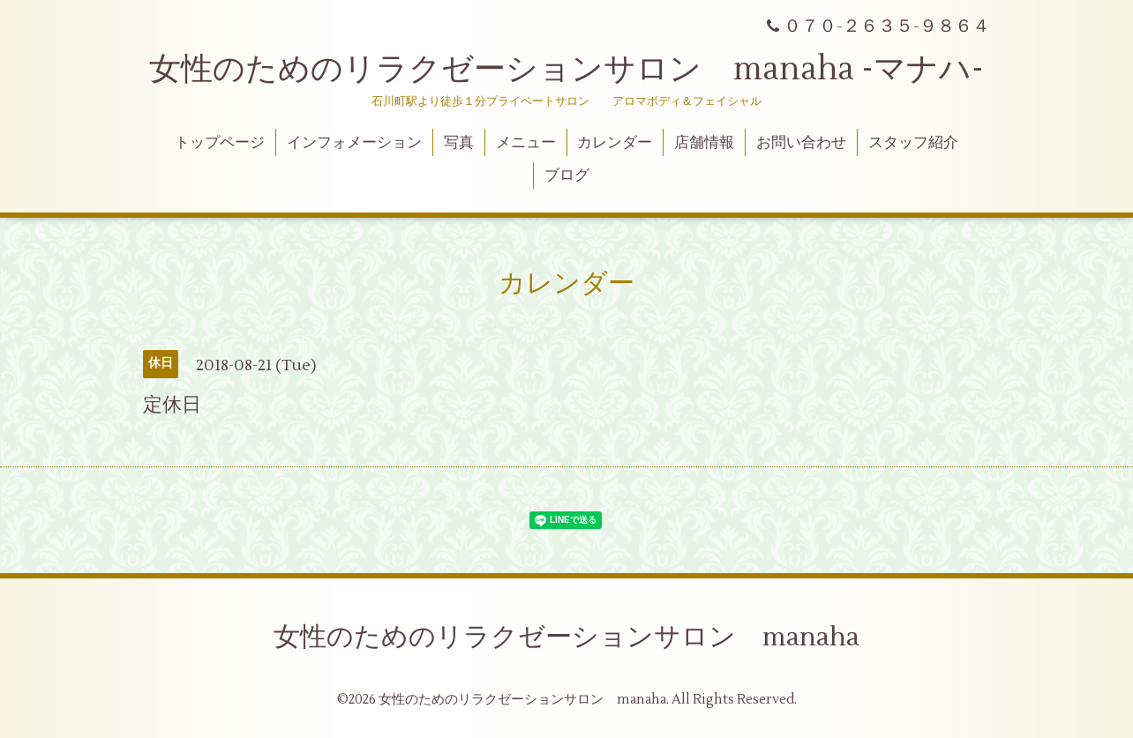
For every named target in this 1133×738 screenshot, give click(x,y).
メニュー (526, 143)
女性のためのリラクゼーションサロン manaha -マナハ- (566, 69)
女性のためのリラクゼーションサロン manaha (566, 637)
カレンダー (614, 143)
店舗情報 (704, 143)
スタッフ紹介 (913, 143)
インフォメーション (354, 143)
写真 (459, 143)
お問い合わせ (801, 143)
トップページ (220, 143)
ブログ (566, 175)
